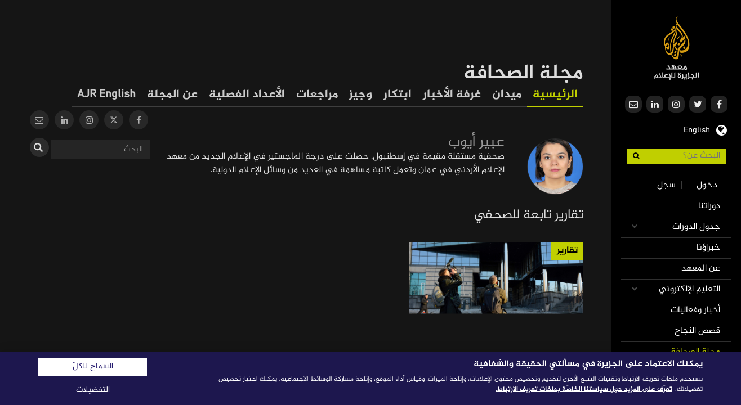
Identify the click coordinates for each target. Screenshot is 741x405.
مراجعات (317, 95)
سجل (666, 185)
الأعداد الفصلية (247, 95)
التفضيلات (93, 390)
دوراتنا (709, 206)
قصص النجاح (697, 331)
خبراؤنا (708, 247)
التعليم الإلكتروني (689, 289)
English (697, 129)
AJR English (106, 95)
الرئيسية (555, 95)
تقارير (567, 250)
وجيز (360, 95)
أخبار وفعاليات (695, 310)
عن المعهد (700, 268)
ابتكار (397, 95)
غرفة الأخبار (452, 95)
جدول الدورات (696, 227)
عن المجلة (172, 95)
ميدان (506, 95)
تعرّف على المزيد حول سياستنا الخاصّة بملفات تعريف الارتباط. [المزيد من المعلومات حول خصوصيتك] (584, 389)
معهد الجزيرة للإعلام (676, 48)
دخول (707, 185)
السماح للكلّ (93, 367)
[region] (370, 378)
